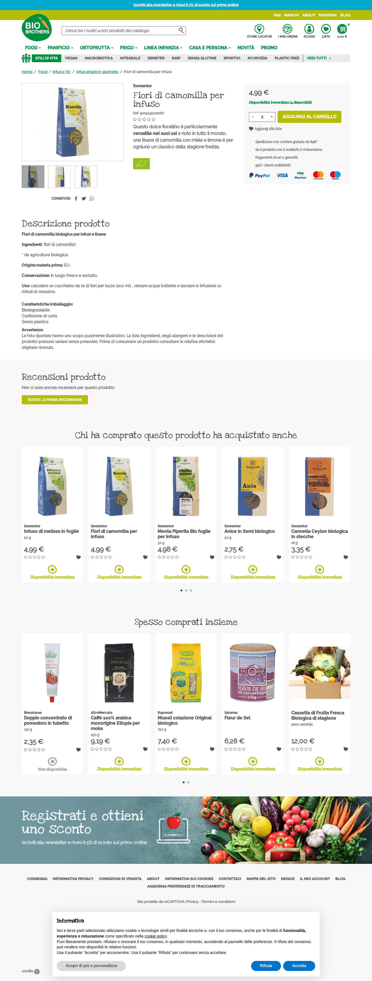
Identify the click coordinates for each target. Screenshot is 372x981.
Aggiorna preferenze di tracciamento (186, 886)
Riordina (328, 15)
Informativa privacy (73, 879)
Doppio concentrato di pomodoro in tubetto (48, 720)
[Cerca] (124, 30)
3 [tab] (191, 590)
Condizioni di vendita (120, 879)
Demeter (156, 58)
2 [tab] (186, 590)
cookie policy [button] (156, 936)
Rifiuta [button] (266, 965)
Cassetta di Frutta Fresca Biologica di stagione (317, 715)
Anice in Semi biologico (249, 531)
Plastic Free (287, 58)
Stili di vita (46, 58)
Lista (326, 31)
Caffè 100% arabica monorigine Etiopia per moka (115, 723)
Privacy (192, 902)
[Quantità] (262, 117)
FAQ (277, 15)
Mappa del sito (261, 879)
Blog (345, 15)
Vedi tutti (319, 58)
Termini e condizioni (218, 902)
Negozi (288, 879)
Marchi (291, 15)
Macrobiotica (99, 58)
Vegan (71, 58)
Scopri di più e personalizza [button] (91, 965)
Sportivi (232, 58)
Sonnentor (142, 86)
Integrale (130, 58)
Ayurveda (257, 58)
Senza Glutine (202, 58)
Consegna (37, 879)
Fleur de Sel (237, 718)
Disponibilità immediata (52, 572)
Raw (176, 58)
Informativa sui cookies (189, 879)
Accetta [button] (299, 965)
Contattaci (230, 879)
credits (31, 971)
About (308, 15)
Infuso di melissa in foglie (51, 531)
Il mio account (315, 879)
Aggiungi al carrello (309, 116)
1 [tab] (181, 590)
